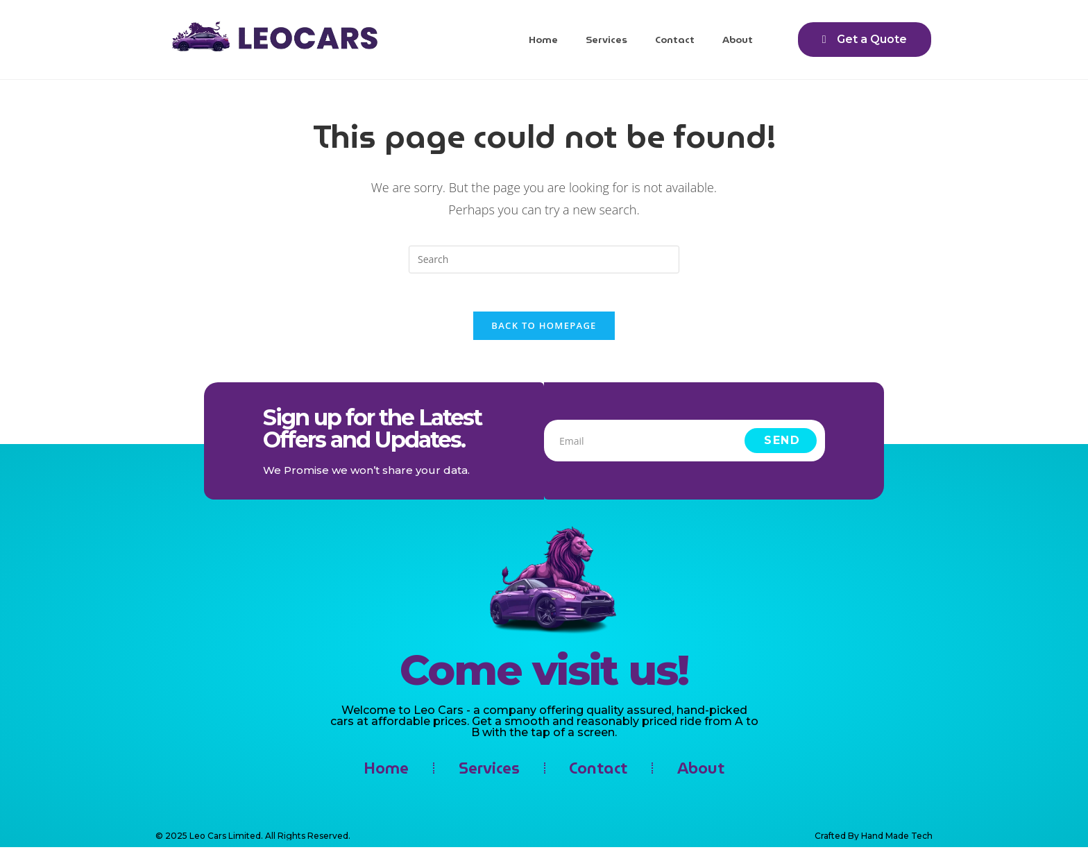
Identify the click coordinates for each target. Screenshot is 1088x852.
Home (543, 39)
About (737, 39)
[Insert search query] (544, 259)
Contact (675, 39)
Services (606, 39)
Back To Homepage (543, 329)
